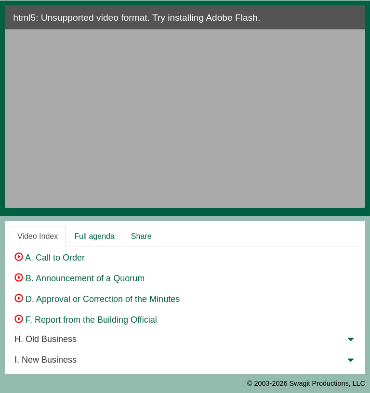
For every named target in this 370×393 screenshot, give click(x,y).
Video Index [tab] (37, 236)
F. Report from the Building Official (85, 320)
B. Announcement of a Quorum (79, 278)
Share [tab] (141, 236)
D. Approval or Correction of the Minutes (97, 299)
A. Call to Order (49, 257)
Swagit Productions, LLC (327, 383)
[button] (350, 341)
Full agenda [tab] (94, 236)
